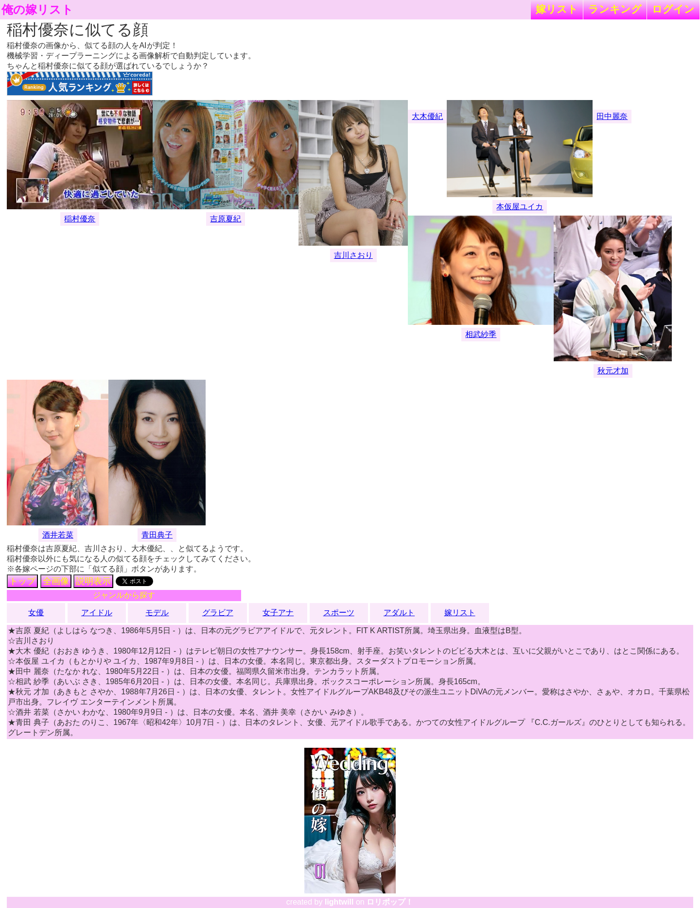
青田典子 (157, 535)
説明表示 (93, 581)
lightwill (339, 902)
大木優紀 (427, 116)
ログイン (673, 9)
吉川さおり (353, 255)
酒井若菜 (57, 535)
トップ (22, 581)
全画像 (56, 581)
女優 (36, 612)
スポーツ (338, 612)
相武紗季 (480, 334)
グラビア (217, 612)
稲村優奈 (79, 219)
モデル (157, 612)
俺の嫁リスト (37, 9)
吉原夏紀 (225, 219)
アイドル (96, 612)
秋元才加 (613, 371)
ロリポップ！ (390, 902)
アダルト (399, 612)
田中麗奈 (612, 116)
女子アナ (278, 612)
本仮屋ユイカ (519, 206)
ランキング (615, 9)
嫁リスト (557, 9)
